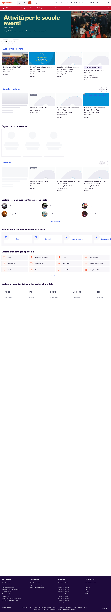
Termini (80, 607)
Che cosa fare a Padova (63, 596)
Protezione (61, 607)
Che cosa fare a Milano (63, 585)
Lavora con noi (42, 607)
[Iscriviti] (107, 3)
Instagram (88, 591)
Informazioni (25, 607)
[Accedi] (99, 3)
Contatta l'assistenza (91, 582)
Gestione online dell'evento (37, 587)
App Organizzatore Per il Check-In (10, 589)
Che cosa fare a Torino (63, 594)
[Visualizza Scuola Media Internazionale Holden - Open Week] (69, 58)
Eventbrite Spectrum (7, 591)
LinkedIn (88, 589)
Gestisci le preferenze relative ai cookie (67, 609)
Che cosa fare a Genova (63, 600)
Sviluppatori (69, 607)
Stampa (49, 607)
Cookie (43, 609)
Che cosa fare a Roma (63, 582)
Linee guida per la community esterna (11, 598)
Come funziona (6, 582)
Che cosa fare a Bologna (64, 591)
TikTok (87, 594)
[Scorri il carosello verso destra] (106, 170)
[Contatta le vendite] (52, 3)
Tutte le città (61, 602)
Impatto (55, 607)
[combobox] (27, 3)
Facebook (88, 587)
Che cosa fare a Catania (63, 598)
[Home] (7, 2)
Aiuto (35, 607)
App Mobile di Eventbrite (8, 587)
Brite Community (6, 594)
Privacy (85, 607)
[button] (75, 3)
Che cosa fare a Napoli (63, 587)
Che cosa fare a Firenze (63, 589)
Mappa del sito (5, 596)
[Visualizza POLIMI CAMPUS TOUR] (15, 58)
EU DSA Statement (51, 609)
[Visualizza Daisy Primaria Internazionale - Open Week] (42, 58)
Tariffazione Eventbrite (7, 585)
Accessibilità (37, 609)
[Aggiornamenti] (39, 3)
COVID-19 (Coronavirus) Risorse (10, 600)
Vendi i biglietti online (35, 582)
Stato (75, 607)
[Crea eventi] (64, 3)
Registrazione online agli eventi (37, 585)
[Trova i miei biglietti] (88, 3)
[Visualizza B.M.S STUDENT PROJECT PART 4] (96, 58)
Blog (31, 607)
